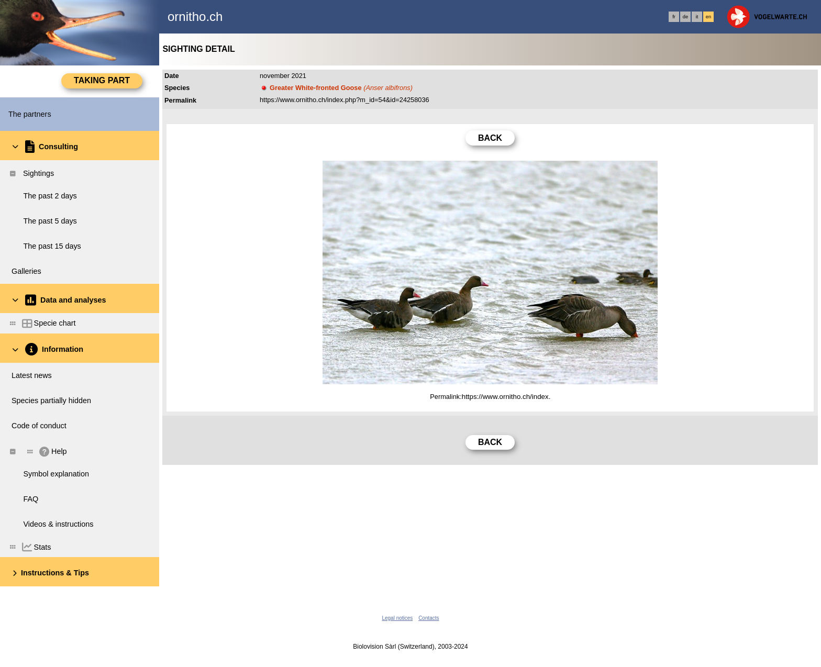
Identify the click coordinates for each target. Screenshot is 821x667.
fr (673, 16)
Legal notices (397, 618)
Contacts (428, 618)
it (697, 16)
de (685, 16)
